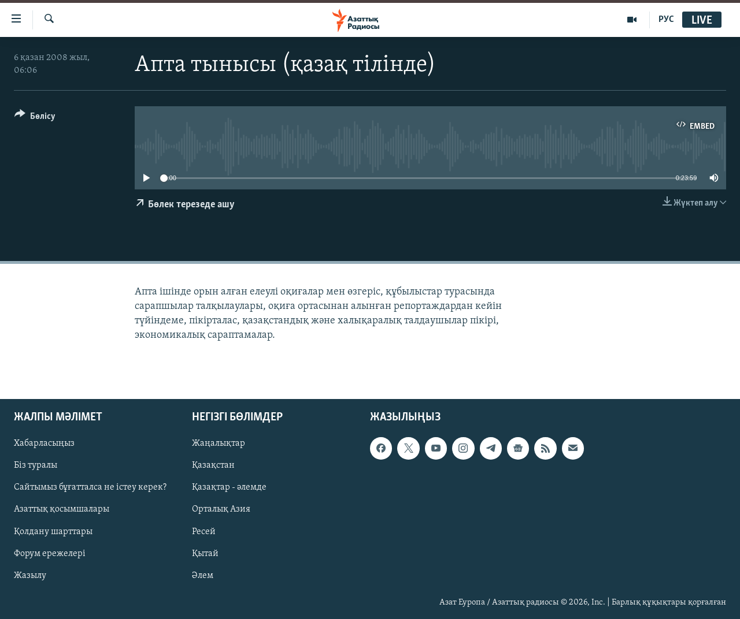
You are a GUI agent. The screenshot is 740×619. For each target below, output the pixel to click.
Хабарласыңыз (44, 444)
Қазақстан (213, 466)
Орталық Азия (221, 509)
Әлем (202, 575)
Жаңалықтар (218, 444)
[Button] (35, 118)
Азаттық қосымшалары (61, 509)
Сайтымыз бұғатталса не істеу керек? (90, 488)
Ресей (204, 531)
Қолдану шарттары (53, 531)
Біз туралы (35, 466)
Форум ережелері (50, 553)
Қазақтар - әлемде (229, 488)
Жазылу (30, 575)
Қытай (205, 553)
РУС (666, 19)
